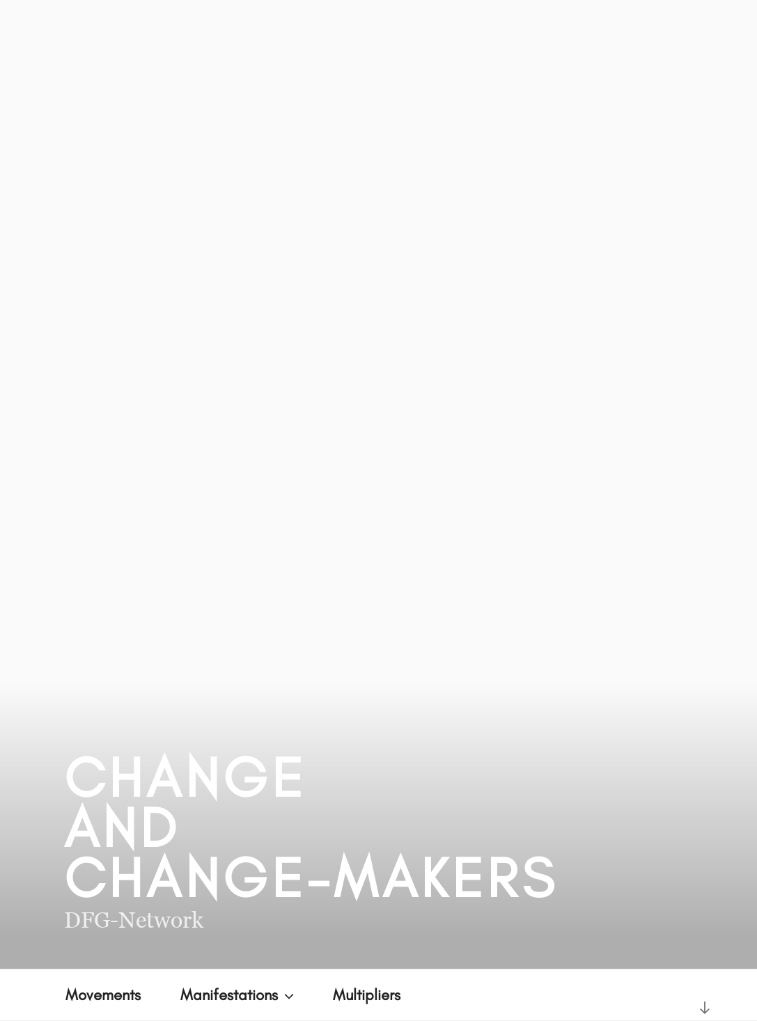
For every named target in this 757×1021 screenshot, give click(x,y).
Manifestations (238, 994)
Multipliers (366, 994)
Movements (103, 994)
